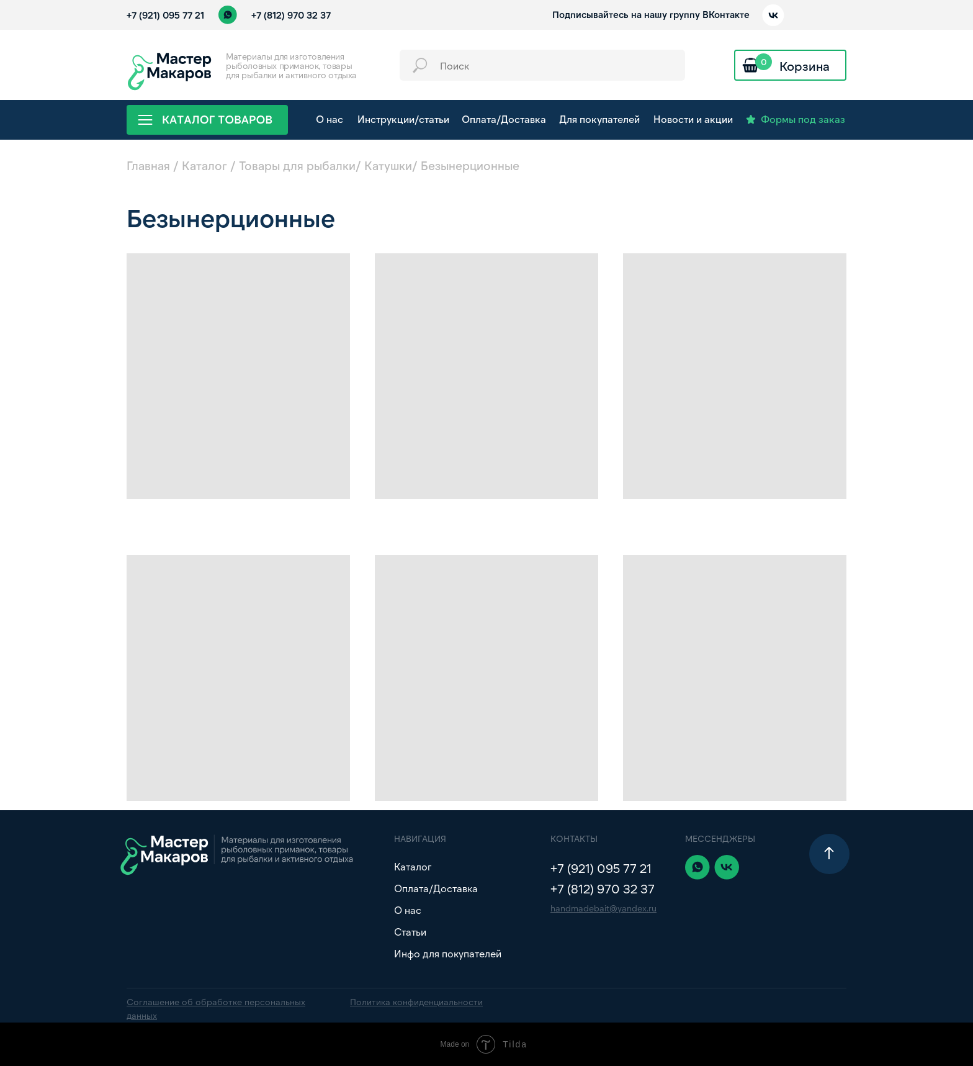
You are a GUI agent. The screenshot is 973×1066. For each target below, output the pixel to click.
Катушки (388, 165)
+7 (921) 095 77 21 (165, 14)
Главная (148, 165)
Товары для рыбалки (297, 165)
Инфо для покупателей (447, 953)
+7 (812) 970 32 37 (291, 14)
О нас (407, 910)
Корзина (804, 65)
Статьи (410, 931)
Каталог (204, 165)
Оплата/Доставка (436, 888)
